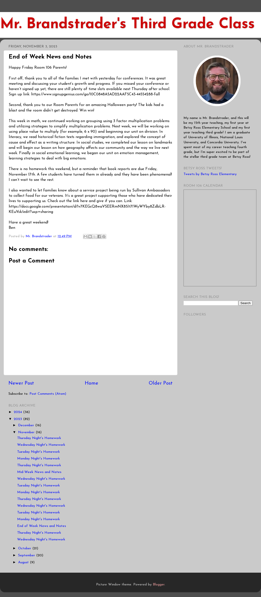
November (27, 432)
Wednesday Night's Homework (41, 445)
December (26, 425)
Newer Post (21, 383)
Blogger (158, 584)
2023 (18, 419)
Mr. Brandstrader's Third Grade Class (127, 24)
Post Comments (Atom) (47, 394)
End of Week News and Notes (41, 526)
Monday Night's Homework (38, 458)
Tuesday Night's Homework (38, 452)
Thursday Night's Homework (39, 438)
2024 (18, 412)
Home (91, 383)
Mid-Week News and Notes (39, 472)
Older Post (161, 383)
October (25, 548)
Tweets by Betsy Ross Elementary (210, 174)
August (24, 562)
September (27, 555)
